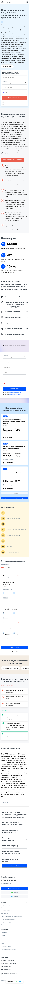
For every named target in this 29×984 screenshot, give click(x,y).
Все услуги (3, 924)
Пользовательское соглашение (14, 103)
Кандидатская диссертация (7, 905)
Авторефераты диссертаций (13, 535)
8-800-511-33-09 (8, 880)
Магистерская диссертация (13, 518)
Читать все (15, 651)
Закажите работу (14, 869)
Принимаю (6, 101)
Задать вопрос (15, 865)
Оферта (3, 977)
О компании (4, 932)
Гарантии (3, 935)
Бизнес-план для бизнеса (13, 552)
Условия (3, 943)
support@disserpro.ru (6, 883)
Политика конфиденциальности (8, 952)
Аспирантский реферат (12, 540)
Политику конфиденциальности (14, 101)
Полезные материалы (6, 946)
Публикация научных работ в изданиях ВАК (17, 529)
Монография (9, 546)
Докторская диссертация (13, 512)
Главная (2, 5)
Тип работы (5, 81)
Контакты (3, 940)
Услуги (7, 5)
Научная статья (10, 524)
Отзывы (3, 938)
